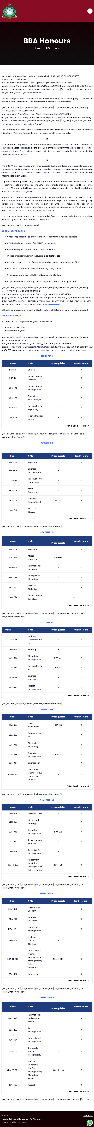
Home (37, 48)
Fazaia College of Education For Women (21, 1119)
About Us (88, 1115)
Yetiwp (24, 1122)
